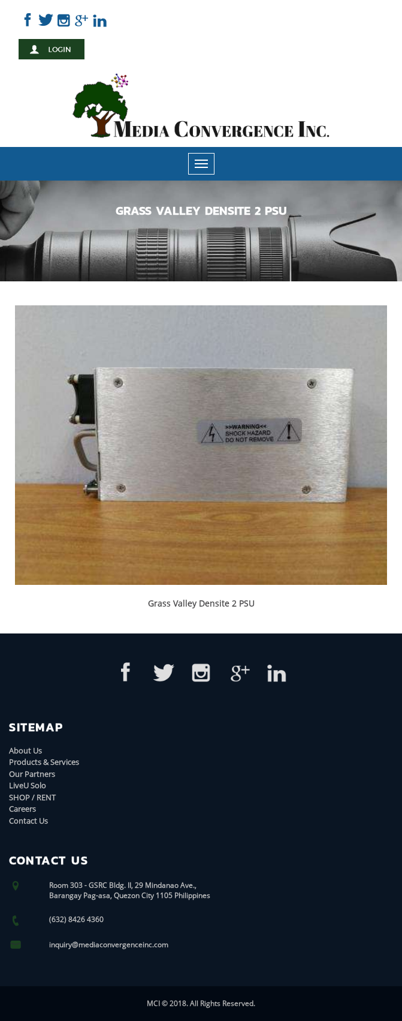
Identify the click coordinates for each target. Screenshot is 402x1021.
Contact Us (28, 820)
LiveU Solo (27, 785)
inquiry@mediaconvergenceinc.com (108, 944)
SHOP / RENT (32, 797)
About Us (25, 750)
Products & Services (44, 761)
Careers (22, 808)
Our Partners (32, 773)
